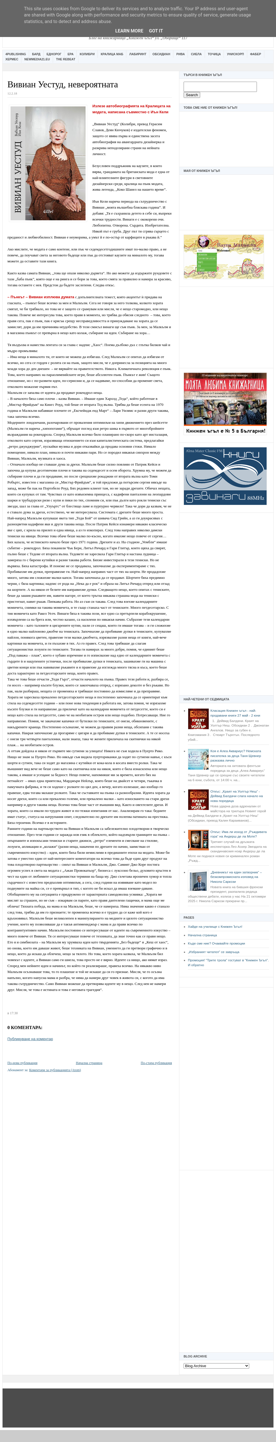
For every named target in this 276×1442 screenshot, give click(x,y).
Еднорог (53, 54)
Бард (36, 54)
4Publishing (15, 54)
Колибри (87, 54)
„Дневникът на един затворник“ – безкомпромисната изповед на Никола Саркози (236, 877)
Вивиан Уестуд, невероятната (62, 84)
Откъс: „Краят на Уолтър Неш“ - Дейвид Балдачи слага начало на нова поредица (236, 796)
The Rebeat (65, 59)
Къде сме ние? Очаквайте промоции (216, 943)
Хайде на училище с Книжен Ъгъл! (215, 927)
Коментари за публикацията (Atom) (55, 1070)
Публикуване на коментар (30, 1039)
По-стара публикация (156, 1063)
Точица (214, 54)
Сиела (196, 54)
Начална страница (202, 935)
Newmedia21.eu (37, 59)
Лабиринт (138, 54)
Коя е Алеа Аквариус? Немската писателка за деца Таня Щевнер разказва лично (235, 755)
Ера (71, 54)
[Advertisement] (226, 326)
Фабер (255, 54)
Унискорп (235, 54)
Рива (180, 54)
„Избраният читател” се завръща (213, 952)
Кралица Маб (112, 54)
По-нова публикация (22, 1063)
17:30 (14, 1013)
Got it (156, 31)
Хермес (11, 59)
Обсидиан (161, 54)
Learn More (129, 31)
